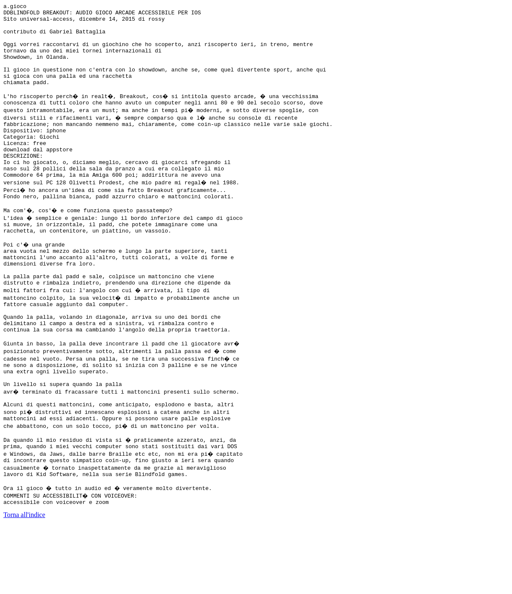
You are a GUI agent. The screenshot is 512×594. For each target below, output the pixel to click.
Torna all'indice (24, 583)
